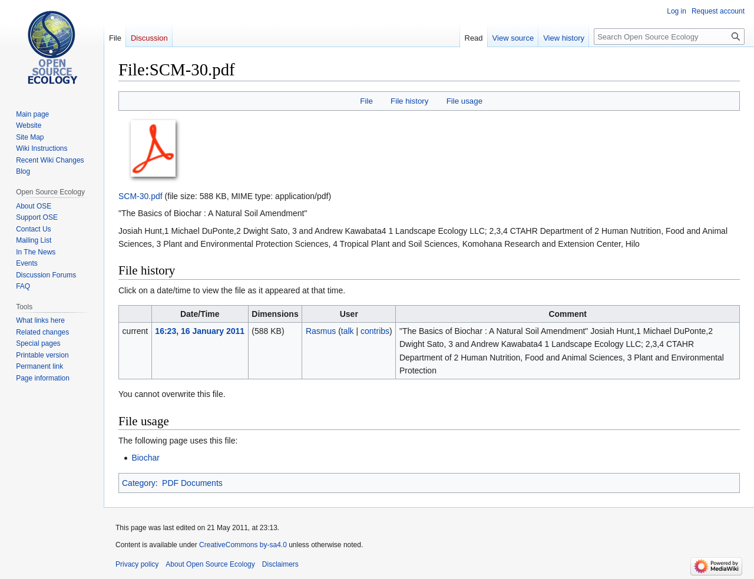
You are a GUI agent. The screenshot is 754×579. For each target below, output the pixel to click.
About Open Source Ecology (210, 564)
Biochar (145, 457)
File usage (464, 101)
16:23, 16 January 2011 (199, 331)
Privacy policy (136, 564)
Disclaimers (280, 564)
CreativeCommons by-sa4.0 (243, 545)
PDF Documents (192, 483)
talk (347, 331)
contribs (375, 331)
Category (139, 483)
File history (409, 101)
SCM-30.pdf (140, 196)
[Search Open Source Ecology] (669, 36)
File (366, 101)
